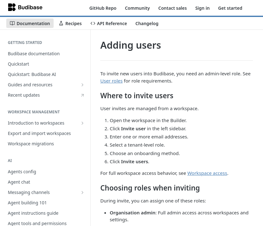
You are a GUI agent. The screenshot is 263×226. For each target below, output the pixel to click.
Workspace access (207, 173)
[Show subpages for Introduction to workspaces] (82, 123)
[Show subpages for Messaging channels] (82, 192)
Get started (230, 8)
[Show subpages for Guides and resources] (82, 84)
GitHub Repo (102, 8)
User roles (111, 81)
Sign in (202, 8)
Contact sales (172, 8)
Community (137, 8)
